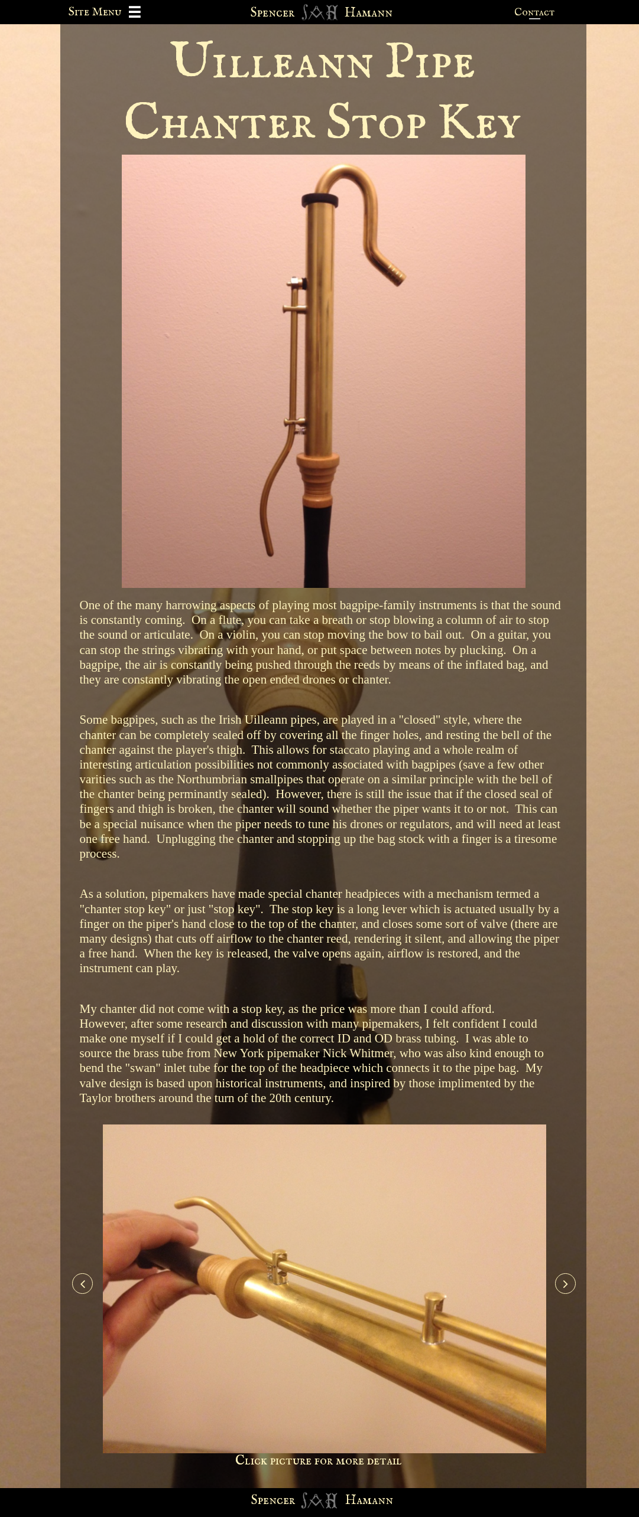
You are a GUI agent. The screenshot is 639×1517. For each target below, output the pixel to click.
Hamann (369, 1500)
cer (286, 1500)
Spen (264, 1500)
